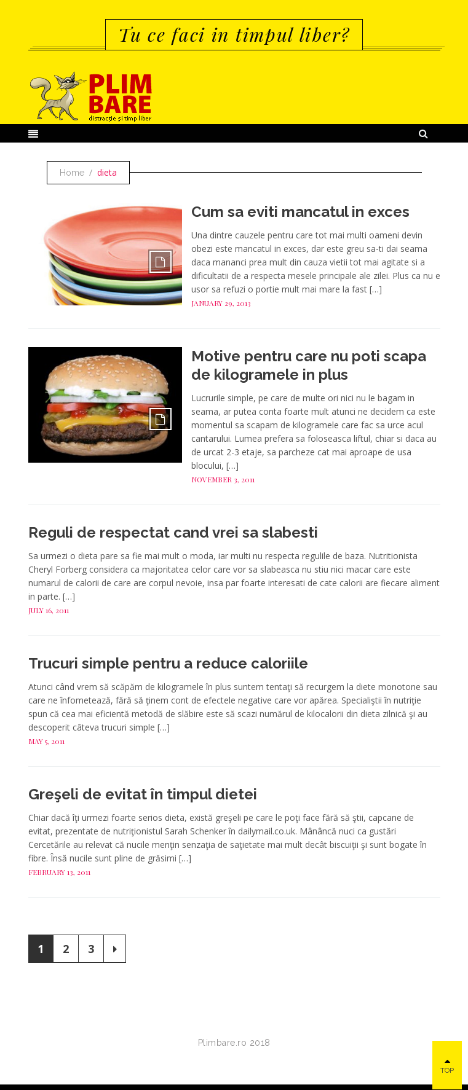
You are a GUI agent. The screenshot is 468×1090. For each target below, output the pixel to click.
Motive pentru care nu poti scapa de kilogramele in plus (308, 365)
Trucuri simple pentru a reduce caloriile (168, 663)
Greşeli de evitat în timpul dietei (142, 794)
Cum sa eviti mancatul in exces (300, 212)
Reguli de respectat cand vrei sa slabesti (173, 532)
